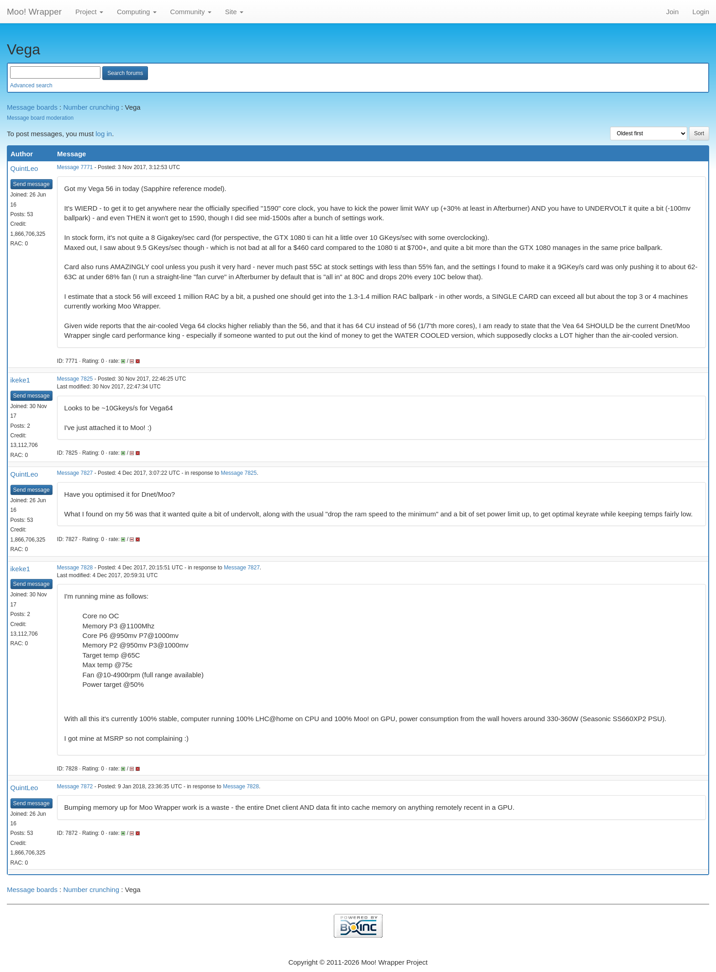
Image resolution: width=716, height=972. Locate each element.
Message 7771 (75, 167)
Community (190, 12)
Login (700, 12)
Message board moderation (40, 118)
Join (672, 12)
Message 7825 (75, 379)
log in (103, 134)
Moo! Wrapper (34, 11)
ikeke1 (20, 380)
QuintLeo (24, 168)
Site (234, 12)
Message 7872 (75, 786)
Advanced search (31, 85)
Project (89, 12)
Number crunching (91, 107)
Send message (31, 184)
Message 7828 (75, 567)
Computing (137, 12)
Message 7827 (75, 473)
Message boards (32, 107)
